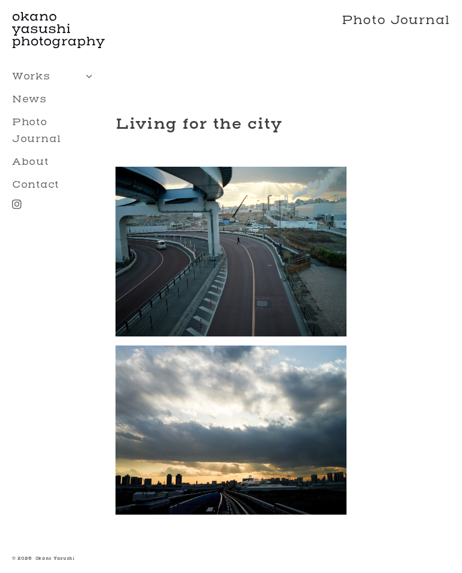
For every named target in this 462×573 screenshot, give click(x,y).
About (30, 161)
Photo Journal (36, 130)
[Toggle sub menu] (89, 76)
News (29, 99)
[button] (231, 250)
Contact (35, 184)
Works (55, 76)
